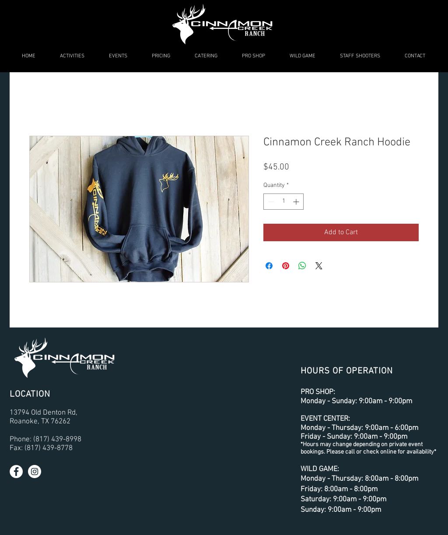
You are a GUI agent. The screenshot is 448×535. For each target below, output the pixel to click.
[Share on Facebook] (269, 265)
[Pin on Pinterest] (285, 265)
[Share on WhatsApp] (302, 265)
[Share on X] (319, 265)
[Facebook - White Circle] (16, 471)
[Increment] (296, 201)
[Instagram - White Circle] (34, 471)
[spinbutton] (283, 201)
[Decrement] (270, 201)
